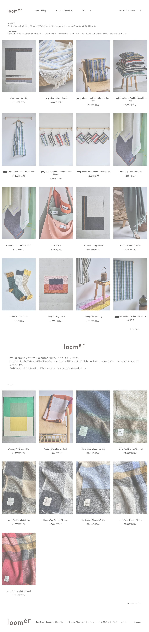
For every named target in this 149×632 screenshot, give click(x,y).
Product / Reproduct (64, 11)
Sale (84, 11)
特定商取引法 (104, 622)
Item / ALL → (135, 329)
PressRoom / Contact (44, 622)
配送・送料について (61, 622)
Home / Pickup (40, 11)
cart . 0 (121, 11)
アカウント (92, 622)
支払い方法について (78, 622)
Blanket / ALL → (134, 604)
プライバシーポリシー (120, 622)
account (131, 11)
